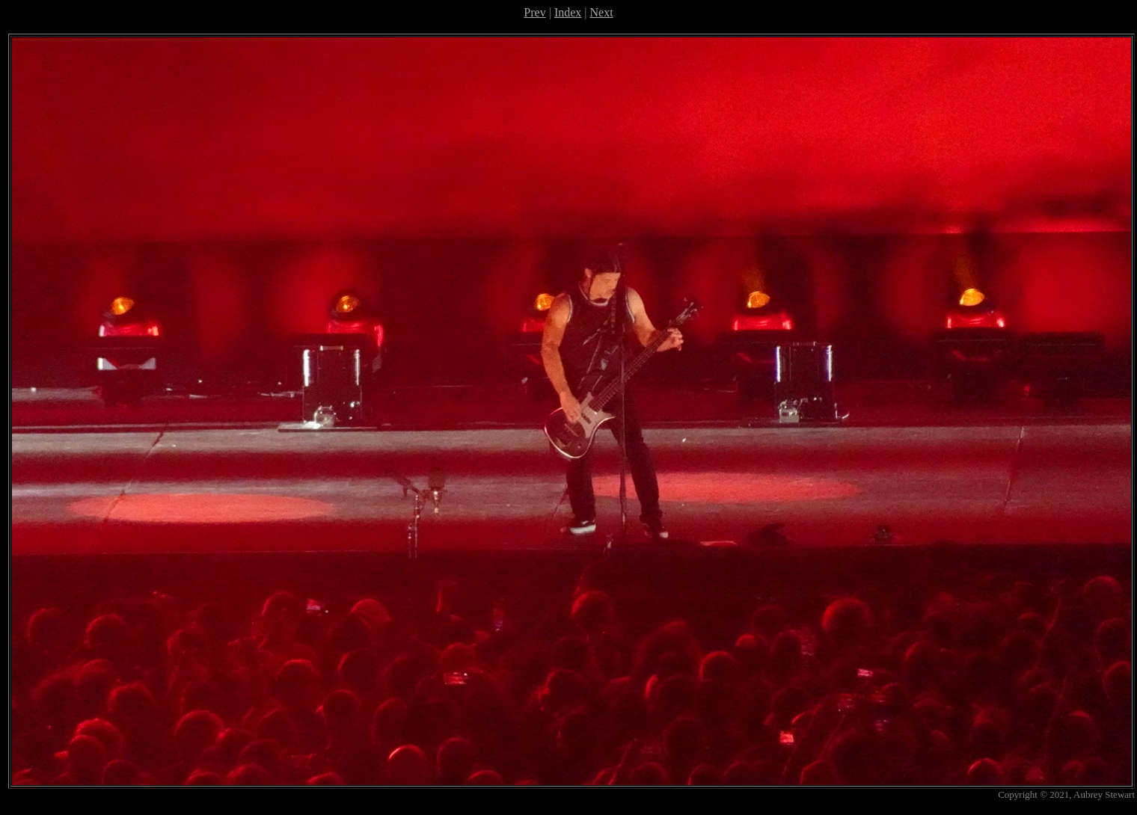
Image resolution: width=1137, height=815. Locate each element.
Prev (534, 12)
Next (601, 12)
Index (567, 12)
